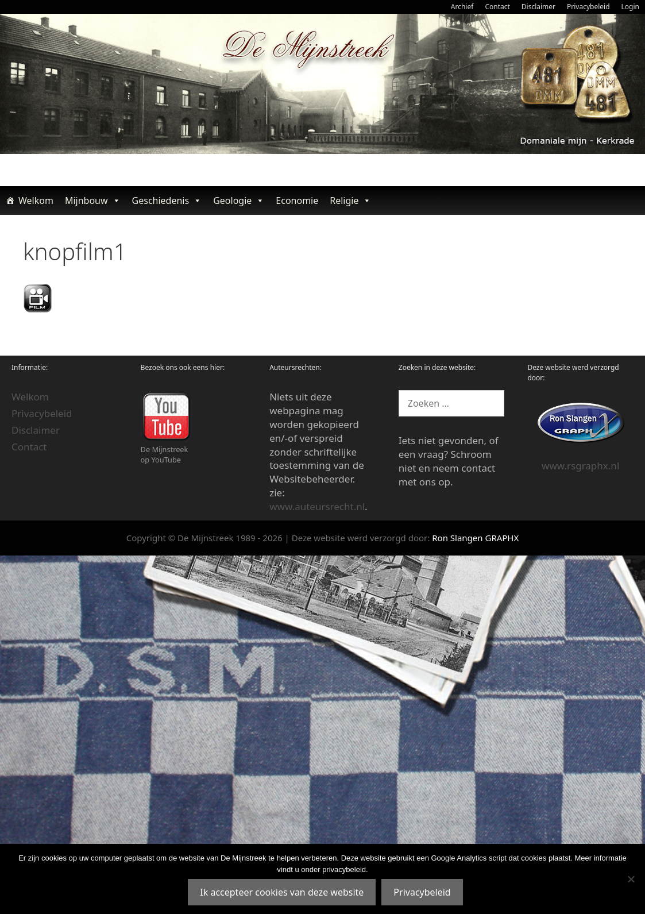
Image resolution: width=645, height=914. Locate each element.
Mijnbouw (93, 200)
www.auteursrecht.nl (317, 506)
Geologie (238, 200)
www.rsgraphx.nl (580, 465)
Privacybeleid (588, 6)
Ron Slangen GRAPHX (475, 537)
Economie (297, 200)
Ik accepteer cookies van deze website (282, 892)
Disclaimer (538, 6)
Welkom (35, 200)
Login (630, 6)
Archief (462, 6)
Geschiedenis (167, 200)
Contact (497, 6)
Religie (350, 200)
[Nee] (630, 879)
